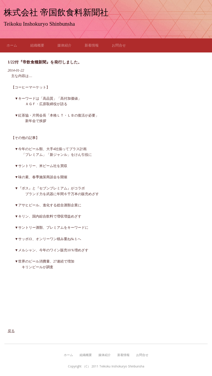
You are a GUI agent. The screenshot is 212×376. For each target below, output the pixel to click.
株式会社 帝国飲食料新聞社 (56, 12)
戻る (11, 331)
